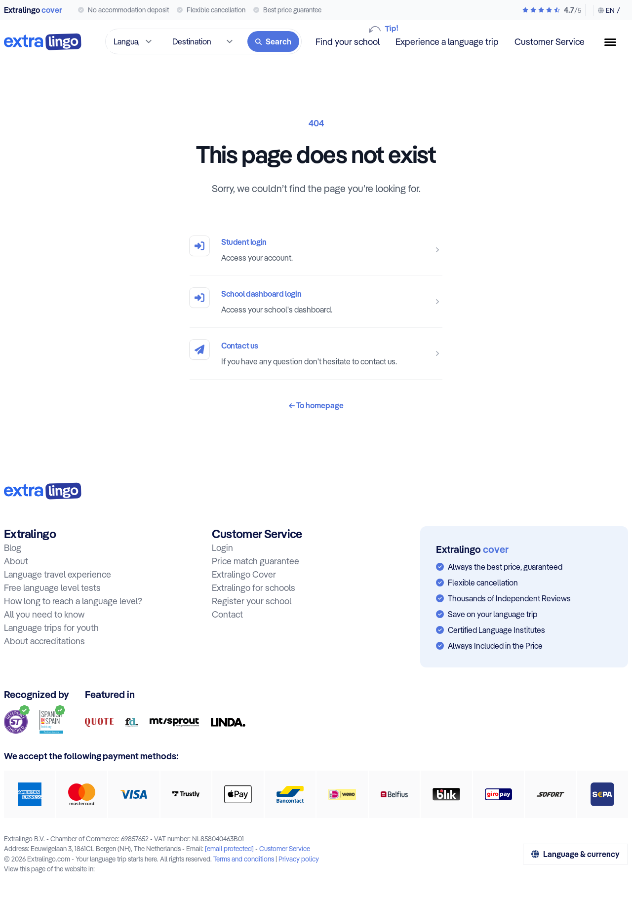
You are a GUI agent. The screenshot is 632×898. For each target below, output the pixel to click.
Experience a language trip (447, 41)
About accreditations (44, 641)
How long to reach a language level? (73, 601)
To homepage (316, 405)
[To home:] (42, 491)
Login (222, 547)
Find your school (348, 41)
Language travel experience (57, 574)
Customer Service (549, 41)
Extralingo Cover (244, 574)
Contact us (239, 346)
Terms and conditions (243, 859)
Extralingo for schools (253, 587)
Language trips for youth (51, 627)
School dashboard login (261, 294)
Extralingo (33, 10)
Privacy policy (298, 859)
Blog (12, 547)
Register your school (251, 601)
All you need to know (44, 614)
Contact (227, 614)
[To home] (42, 41)
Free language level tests (52, 587)
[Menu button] (614, 42)
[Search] (273, 41)
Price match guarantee (255, 561)
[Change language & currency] (606, 10)
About (16, 561)
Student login (244, 242)
